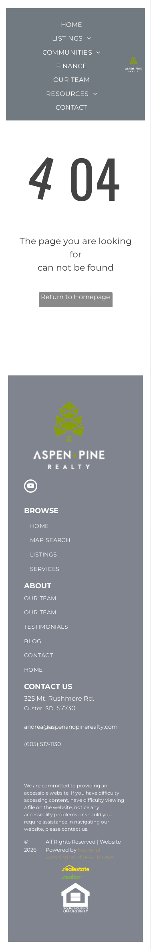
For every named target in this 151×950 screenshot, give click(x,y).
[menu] (139, 26)
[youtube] (30, 487)
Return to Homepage (75, 297)
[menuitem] (72, 25)
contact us (74, 829)
